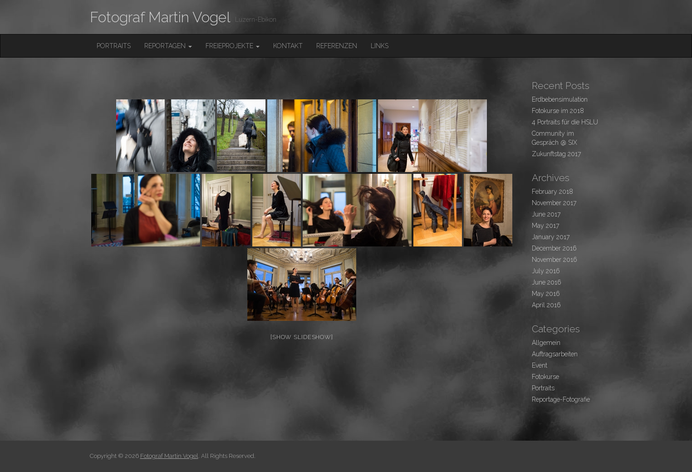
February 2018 (552, 191)
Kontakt (288, 45)
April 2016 (546, 305)
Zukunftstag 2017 (556, 153)
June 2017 (546, 214)
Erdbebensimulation (560, 99)
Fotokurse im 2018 (558, 110)
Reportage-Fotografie (561, 399)
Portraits (114, 45)
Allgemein (546, 342)
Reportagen (168, 45)
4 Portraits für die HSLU (565, 122)
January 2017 (550, 237)
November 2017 (554, 202)
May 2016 (546, 293)
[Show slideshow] (301, 337)
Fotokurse (545, 376)
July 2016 (546, 271)
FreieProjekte (233, 45)
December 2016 (554, 248)
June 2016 (546, 282)
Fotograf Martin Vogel (160, 17)
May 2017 (545, 225)
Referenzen (336, 45)
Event (539, 365)
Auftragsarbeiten (555, 354)
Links (379, 45)
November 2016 (554, 259)
